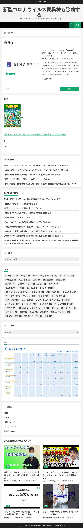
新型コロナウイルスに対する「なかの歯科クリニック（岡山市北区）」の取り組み (36, 165)
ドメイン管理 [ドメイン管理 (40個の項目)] (12, 300)
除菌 (8, 466)
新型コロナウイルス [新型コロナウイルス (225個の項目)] (60, 312)
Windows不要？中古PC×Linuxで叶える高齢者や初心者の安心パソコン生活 (32, 199)
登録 (6, 413)
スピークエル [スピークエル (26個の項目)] (53, 292)
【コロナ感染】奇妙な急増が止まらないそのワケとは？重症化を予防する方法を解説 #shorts (40, 183)
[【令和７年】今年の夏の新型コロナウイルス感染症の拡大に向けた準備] (22, 496)
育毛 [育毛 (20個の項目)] (18, 316)
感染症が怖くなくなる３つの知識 (17, 217)
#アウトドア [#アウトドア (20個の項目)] (11, 275)
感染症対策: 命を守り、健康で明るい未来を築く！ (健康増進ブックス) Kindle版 (35, 134)
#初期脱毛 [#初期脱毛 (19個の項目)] (10, 279)
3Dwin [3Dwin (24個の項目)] (37, 279)
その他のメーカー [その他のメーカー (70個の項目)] (26, 283)
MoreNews (61, 525)
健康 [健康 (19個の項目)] (23, 312)
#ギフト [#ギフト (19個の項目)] (25, 275)
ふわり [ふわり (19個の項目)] (41, 283)
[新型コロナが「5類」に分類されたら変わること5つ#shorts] (61, 496)
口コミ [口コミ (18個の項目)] (33, 312)
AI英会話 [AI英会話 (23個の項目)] (48, 279)
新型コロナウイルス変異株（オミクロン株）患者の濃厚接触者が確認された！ (34, 235)
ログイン (7, 417)
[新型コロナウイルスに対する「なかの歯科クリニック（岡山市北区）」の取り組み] (22, 457)
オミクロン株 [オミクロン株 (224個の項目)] (46, 287)
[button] (4, 25)
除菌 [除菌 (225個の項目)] (48, 316)
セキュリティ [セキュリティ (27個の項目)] (69, 292)
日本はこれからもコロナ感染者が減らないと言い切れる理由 (27, 222)
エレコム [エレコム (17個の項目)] (32, 287)
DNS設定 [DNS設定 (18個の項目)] (60, 279)
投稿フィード (9, 422)
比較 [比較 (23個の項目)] (8, 316)
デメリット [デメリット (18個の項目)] (29, 296)
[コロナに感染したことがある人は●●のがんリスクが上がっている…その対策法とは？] (61, 457)
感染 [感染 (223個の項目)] (44, 312)
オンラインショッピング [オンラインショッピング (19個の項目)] (16, 292)
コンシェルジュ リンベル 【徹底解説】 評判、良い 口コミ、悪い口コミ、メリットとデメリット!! (22, 64)
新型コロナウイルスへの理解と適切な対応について (24, 208)
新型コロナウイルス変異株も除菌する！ (41, 12)
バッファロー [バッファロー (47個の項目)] (12, 304)
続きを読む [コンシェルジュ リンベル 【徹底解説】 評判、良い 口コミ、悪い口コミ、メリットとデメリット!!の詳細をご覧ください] (48, 79)
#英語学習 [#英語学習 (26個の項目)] (24, 279)
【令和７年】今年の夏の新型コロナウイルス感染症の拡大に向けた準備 (32, 174)
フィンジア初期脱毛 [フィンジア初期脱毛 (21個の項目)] (63, 304)
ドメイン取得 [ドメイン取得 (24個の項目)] (58, 296)
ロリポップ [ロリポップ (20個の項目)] (11, 312)
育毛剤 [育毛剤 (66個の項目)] (28, 316)
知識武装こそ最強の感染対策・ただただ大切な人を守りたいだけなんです (32, 231)
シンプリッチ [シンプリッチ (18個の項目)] (37, 292)
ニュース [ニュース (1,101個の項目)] (27, 300)
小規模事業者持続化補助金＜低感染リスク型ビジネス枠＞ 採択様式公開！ (33, 226)
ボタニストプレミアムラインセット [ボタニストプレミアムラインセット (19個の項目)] (33, 308)
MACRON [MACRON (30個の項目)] (10, 283)
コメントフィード (11, 426)
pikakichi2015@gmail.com (52, 59)
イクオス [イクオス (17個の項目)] (53, 283)
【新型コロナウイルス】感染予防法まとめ (20, 203)
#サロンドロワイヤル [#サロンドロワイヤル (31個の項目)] (43, 275)
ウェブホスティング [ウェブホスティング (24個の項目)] (14, 287)
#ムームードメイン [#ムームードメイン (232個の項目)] (64, 275)
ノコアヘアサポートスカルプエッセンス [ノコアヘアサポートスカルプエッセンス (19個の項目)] (53, 300)
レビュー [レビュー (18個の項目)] (71, 308)
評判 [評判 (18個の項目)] (39, 316)
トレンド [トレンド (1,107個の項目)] (43, 296)
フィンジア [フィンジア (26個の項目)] (46, 304)
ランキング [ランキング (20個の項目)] (57, 308)
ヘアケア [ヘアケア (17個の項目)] (10, 308)
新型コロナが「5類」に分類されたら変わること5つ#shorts (27, 179)
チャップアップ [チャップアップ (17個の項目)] (12, 296)
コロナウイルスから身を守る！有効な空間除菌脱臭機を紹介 (27, 212)
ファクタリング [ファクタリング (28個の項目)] (29, 304)
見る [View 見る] (74, 25)
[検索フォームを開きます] (66, 25)
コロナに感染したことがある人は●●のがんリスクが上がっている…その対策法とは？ (37, 170)
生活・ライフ (10, 74)
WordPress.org (9, 431)
